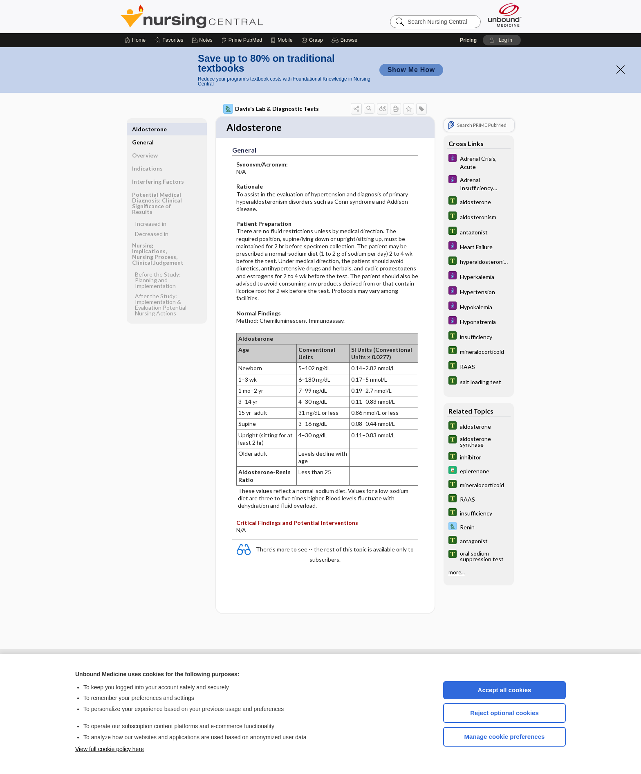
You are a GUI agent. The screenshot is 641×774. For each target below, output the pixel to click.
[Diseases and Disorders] (479, 162)
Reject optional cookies (504, 712)
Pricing (468, 40)
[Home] (135, 40)
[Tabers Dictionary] (479, 201)
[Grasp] (312, 40)
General (143, 129)
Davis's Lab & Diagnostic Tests (271, 109)
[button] (346, 40)
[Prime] (241, 40)
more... (456, 572)
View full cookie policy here (109, 749)
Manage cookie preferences (504, 736)
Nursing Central (222, 16)
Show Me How (411, 69)
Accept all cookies (504, 689)
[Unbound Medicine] (505, 15)
